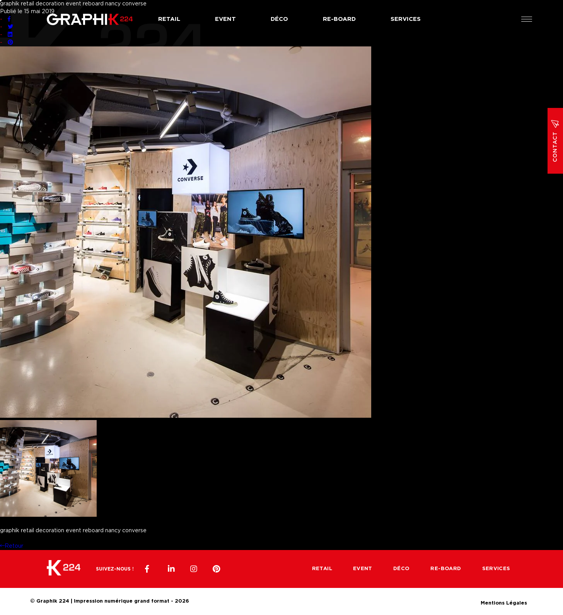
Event (225, 19)
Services (406, 19)
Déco (279, 19)
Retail (169, 19)
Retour (11, 546)
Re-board (339, 19)
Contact (555, 141)
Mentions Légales (504, 602)
